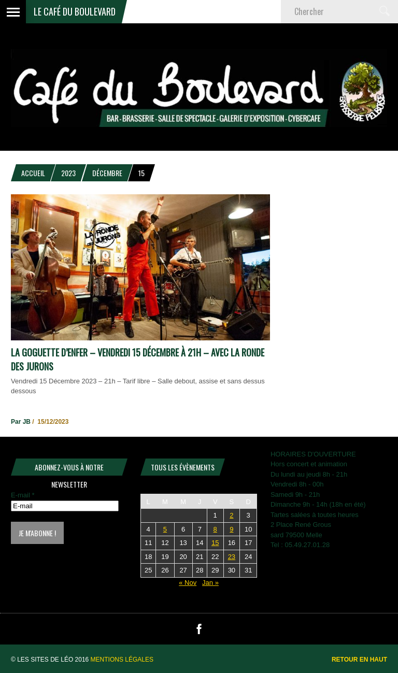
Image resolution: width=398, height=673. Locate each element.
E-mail (23, 495)
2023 (68, 172)
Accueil (33, 172)
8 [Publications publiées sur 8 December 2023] (215, 529)
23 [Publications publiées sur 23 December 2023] (231, 557)
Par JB (21, 421)
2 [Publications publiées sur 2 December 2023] (231, 515)
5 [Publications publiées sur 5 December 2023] (165, 529)
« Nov (187, 582)
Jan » (210, 582)
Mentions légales (122, 659)
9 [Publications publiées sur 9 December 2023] (231, 529)
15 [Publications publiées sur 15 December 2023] (215, 543)
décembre (107, 172)
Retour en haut (359, 659)
